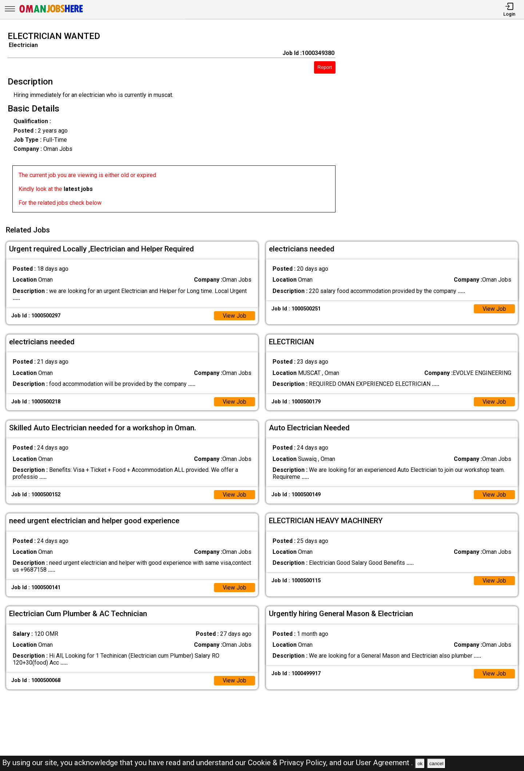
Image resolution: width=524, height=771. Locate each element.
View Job (234, 315)
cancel (436, 763)
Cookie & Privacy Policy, (288, 762)
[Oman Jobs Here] (51, 12)
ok (419, 763)
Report (324, 67)
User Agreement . (384, 762)
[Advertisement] (436, 124)
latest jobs (78, 188)
